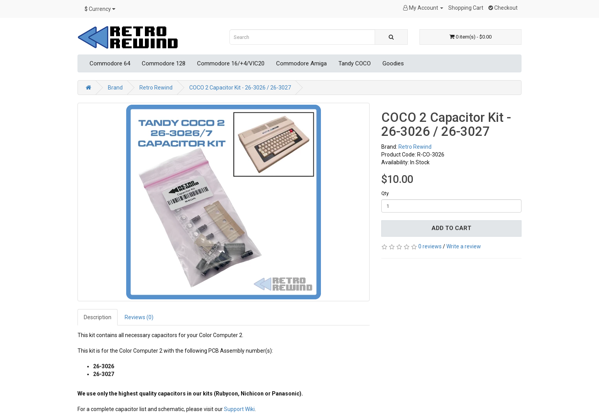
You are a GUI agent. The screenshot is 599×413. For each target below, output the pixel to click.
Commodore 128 (163, 63)
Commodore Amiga (301, 63)
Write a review (463, 246)
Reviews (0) (139, 317)
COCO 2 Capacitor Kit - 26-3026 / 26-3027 (240, 87)
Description (97, 317)
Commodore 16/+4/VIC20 (230, 63)
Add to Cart (451, 228)
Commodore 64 (110, 63)
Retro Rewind (156, 87)
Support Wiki (239, 409)
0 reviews (430, 246)
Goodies (393, 63)
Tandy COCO (354, 63)
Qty (385, 193)
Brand (115, 87)
